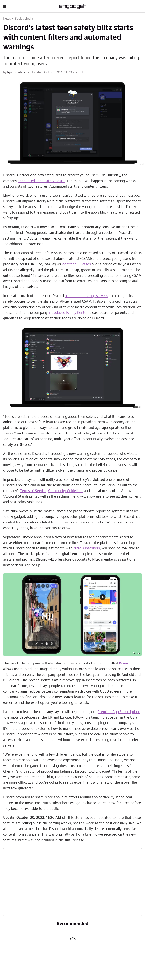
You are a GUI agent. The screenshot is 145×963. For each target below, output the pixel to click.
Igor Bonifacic (16, 72)
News (7, 18)
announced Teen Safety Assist (41, 181)
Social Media (24, 18)
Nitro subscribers (86, 548)
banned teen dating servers (86, 296)
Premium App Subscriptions (119, 712)
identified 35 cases (76, 264)
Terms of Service (33, 491)
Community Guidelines (65, 491)
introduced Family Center (68, 313)
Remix (123, 663)
